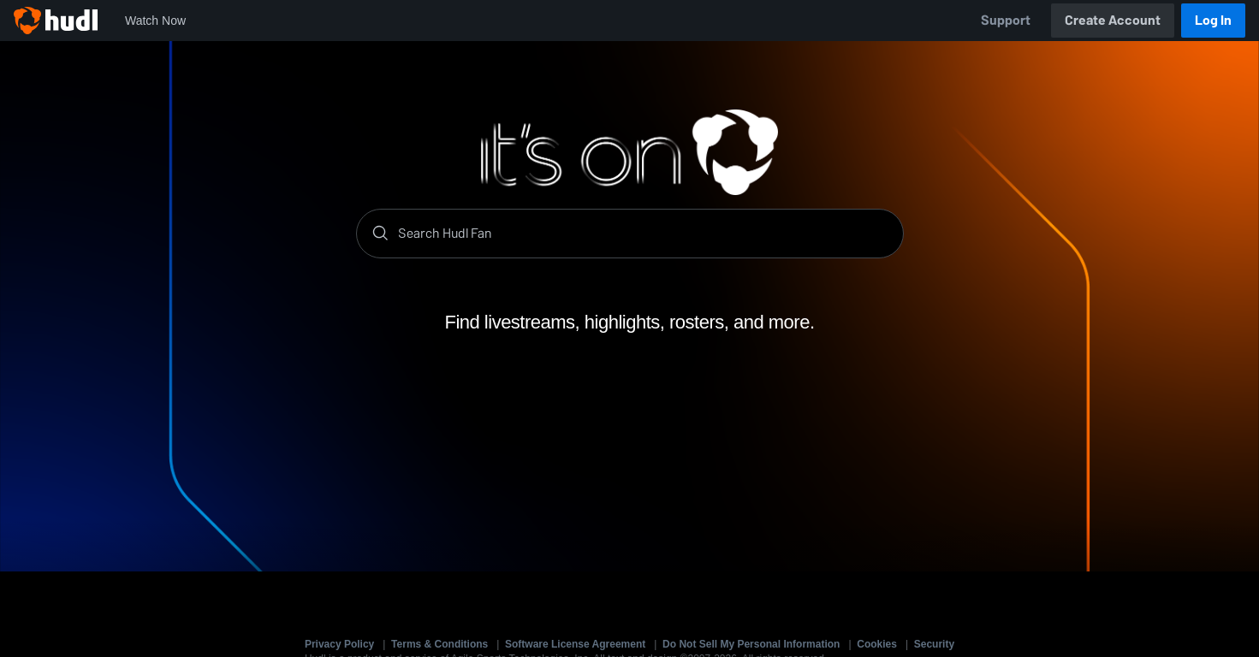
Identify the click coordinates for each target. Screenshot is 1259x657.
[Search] (643, 233)
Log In (1213, 20)
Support (1005, 20)
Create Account (1113, 20)
